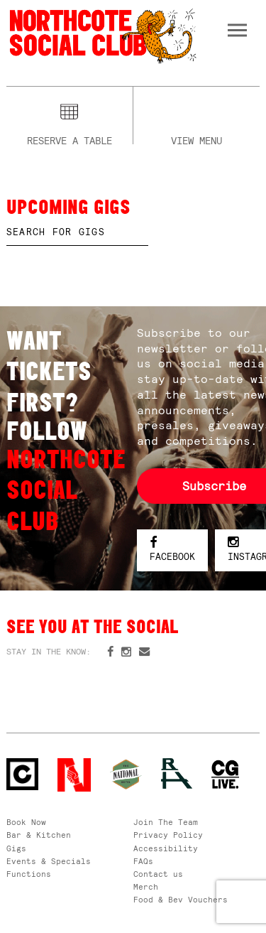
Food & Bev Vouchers (180, 900)
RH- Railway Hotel (177, 773)
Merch (145, 887)
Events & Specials (48, 861)
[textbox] (77, 232)
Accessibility (165, 848)
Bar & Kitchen (38, 835)
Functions (28, 874)
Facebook (172, 549)
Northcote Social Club (101, 35)
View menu (196, 139)
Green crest (126, 774)
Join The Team (165, 822)
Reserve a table (69, 139)
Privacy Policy (168, 835)
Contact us (158, 874)
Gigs (16, 848)
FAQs (143, 861)
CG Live (225, 775)
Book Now (26, 822)
